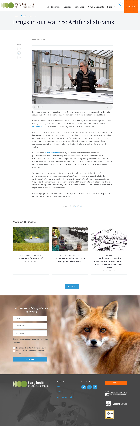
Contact (60, 392)
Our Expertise (53, 6)
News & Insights (96, 6)
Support (111, 6)
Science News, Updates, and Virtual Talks (31, 352)
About (103, 2)
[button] (72, 103)
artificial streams (52, 153)
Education (80, 6)
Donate (131, 6)
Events (111, 2)
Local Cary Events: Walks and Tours (31, 348)
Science (67, 6)
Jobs (58, 386)
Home (16, 16)
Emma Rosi (37, 126)
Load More (72, 286)
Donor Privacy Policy (65, 397)
